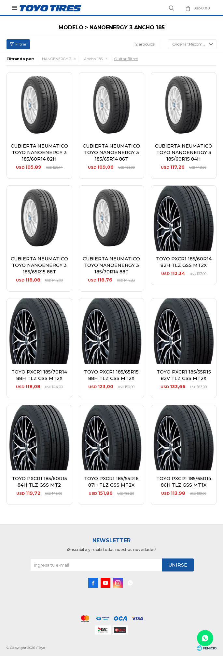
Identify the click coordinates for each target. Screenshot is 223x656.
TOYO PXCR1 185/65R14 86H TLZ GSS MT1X (183, 482)
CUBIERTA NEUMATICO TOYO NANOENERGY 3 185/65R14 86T (111, 152)
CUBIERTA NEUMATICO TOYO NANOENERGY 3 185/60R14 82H (39, 152)
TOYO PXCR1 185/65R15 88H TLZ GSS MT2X (111, 375)
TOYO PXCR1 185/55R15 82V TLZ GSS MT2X (184, 375)
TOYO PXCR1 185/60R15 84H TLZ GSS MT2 (39, 482)
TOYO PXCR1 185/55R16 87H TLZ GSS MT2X (111, 482)
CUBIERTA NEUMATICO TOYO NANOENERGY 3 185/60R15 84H (183, 152)
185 (93, 59)
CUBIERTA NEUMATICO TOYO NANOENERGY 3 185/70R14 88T (111, 265)
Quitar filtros (126, 58)
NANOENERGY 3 (56, 59)
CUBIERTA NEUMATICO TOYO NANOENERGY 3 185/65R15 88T (39, 265)
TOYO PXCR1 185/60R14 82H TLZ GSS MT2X (184, 262)
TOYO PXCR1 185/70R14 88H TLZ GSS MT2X (39, 375)
